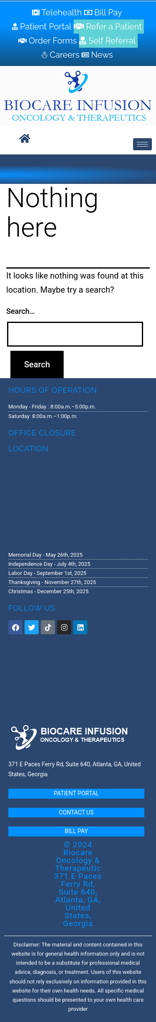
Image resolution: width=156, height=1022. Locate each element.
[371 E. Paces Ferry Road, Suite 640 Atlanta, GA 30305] (78, 501)
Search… (20, 311)
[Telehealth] (58, 12)
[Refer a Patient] (109, 27)
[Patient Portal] (43, 27)
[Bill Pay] (104, 12)
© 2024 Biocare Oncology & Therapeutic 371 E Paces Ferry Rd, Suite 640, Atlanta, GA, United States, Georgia (78, 884)
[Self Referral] (108, 41)
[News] (98, 55)
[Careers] (61, 55)
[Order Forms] (48, 41)
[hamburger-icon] (142, 144)
